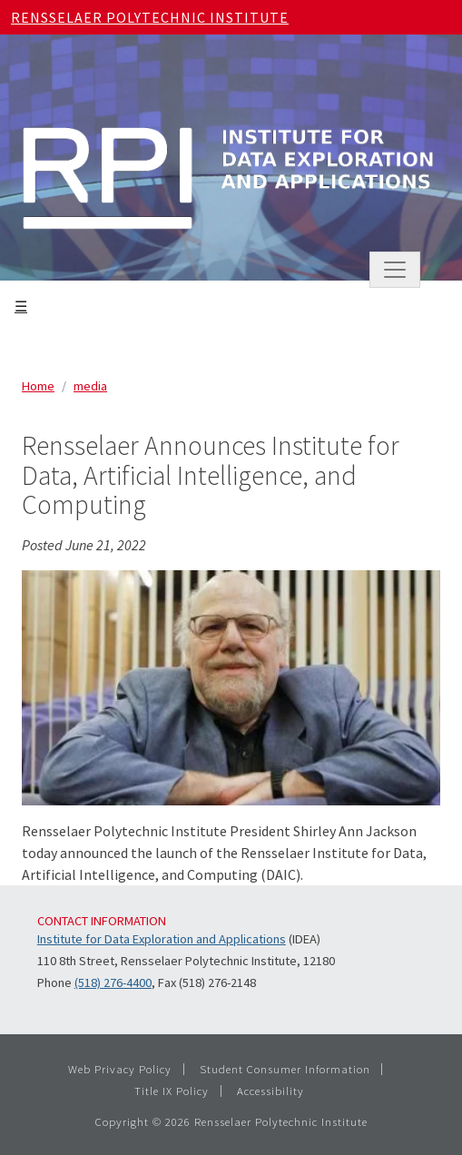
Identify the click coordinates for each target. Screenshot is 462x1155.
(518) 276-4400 (113, 982)
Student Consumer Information (285, 1068)
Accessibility (270, 1090)
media (90, 386)
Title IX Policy (171, 1090)
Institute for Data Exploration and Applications (161, 939)
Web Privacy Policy (120, 1068)
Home (38, 386)
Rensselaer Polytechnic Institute (150, 17)
